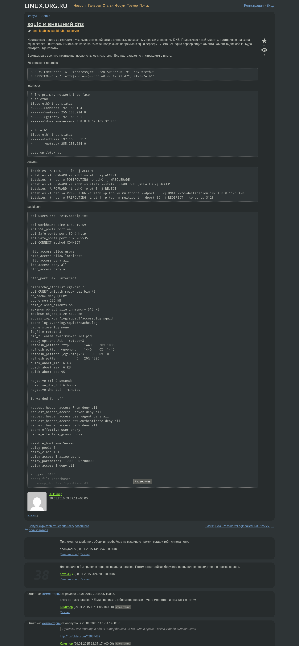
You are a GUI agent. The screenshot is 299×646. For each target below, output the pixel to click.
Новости (80, 5)
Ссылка (32, 515)
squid (55, 30)
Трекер (132, 5)
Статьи (108, 5)
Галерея (94, 5)
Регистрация (254, 5)
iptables (44, 30)
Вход (270, 5)
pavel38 (65, 574)
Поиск (144, 5)
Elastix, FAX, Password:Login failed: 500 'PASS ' (237, 526)
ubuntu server (69, 30)
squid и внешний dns (55, 23)
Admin (46, 16)
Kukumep (55, 494)
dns (35, 30)
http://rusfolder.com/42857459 (80, 636)
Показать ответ (70, 554)
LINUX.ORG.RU (46, 6)
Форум (120, 5)
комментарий (51, 593)
